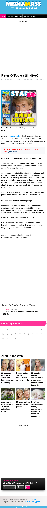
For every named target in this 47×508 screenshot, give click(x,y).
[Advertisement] (23, 46)
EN (17, 8)
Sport (33, 16)
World (26, 16)
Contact (27, 502)
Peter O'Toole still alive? (20, 75)
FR (20, 8)
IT (29, 8)
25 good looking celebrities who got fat (23, 404)
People (10, 16)
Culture (18, 16)
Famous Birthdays (10, 480)
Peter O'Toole (14, 136)
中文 (35, 8)
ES (24, 8)
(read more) (12, 152)
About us (37, 499)
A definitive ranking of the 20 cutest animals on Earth (7, 406)
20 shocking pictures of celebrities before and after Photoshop (8, 378)
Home (3, 16)
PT (32, 8)
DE (27, 8)
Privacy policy (35, 502)
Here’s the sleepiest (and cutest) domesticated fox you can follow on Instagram (37, 409)
